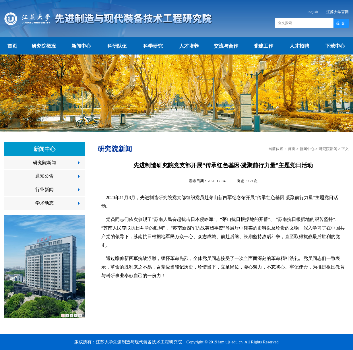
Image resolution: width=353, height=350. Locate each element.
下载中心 (335, 46)
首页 (12, 46)
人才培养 (189, 46)
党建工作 (263, 46)
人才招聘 (299, 46)
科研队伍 (117, 46)
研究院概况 (44, 46)
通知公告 (44, 176)
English (312, 12)
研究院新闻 (44, 162)
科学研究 (153, 46)
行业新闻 (44, 189)
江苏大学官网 (337, 12)
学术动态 (44, 203)
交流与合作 (226, 46)
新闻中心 (81, 46)
